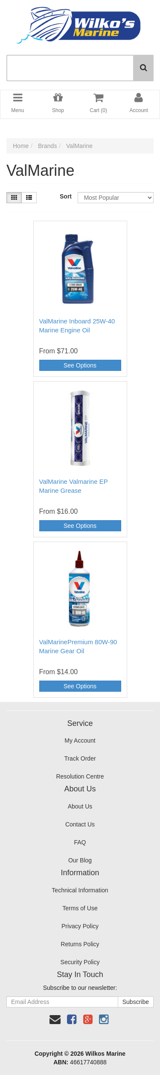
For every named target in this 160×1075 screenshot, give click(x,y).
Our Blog (80, 860)
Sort (65, 196)
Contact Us (80, 824)
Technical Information (80, 890)
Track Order (80, 758)
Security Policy (80, 962)
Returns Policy (80, 944)
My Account (79, 740)
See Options (80, 365)
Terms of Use (79, 908)
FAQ (80, 842)
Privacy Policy (80, 926)
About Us (80, 806)
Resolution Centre (80, 776)
